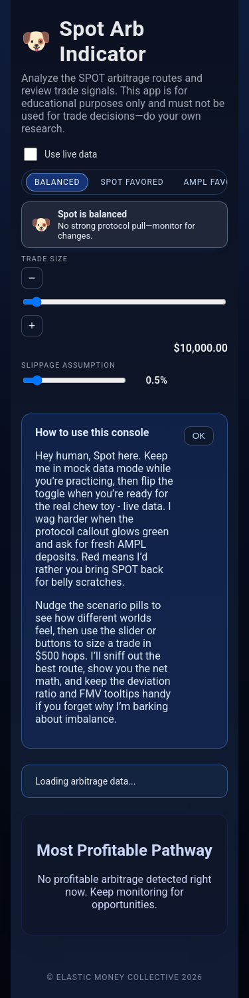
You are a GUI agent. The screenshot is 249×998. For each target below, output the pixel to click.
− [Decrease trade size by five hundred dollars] (32, 278)
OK (199, 436)
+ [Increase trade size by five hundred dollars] (32, 325)
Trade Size (44, 259)
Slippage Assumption (68, 365)
